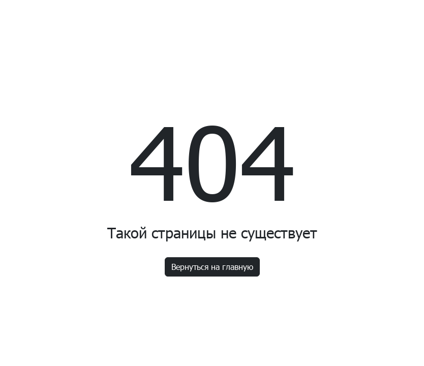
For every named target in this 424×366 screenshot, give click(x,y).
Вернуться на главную (212, 266)
